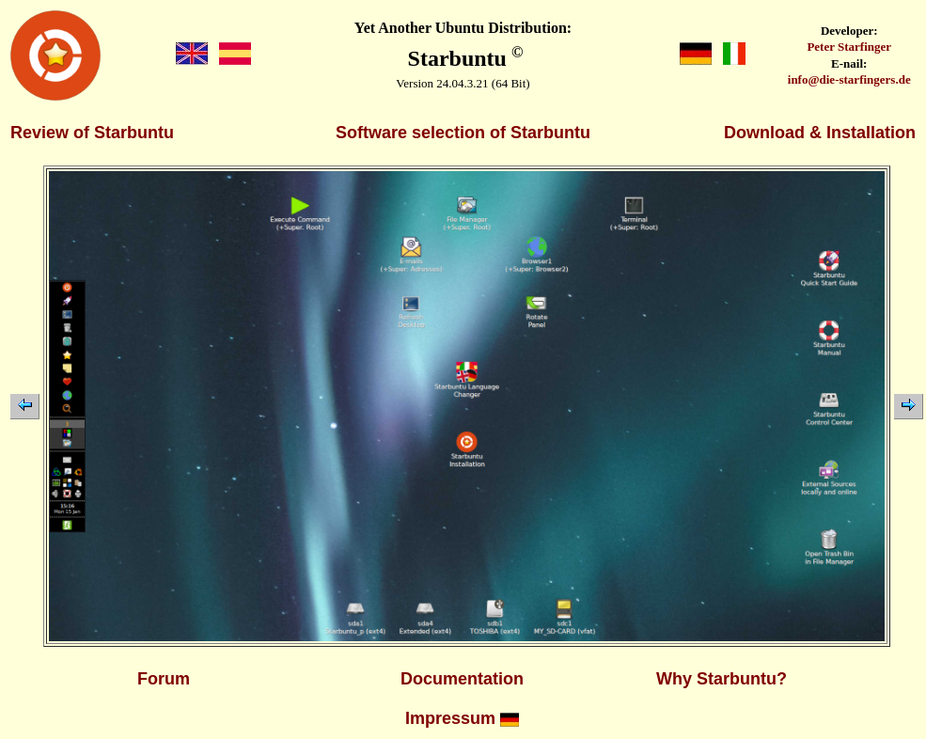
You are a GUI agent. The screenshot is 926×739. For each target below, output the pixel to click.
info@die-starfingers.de (849, 79)
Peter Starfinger (849, 46)
